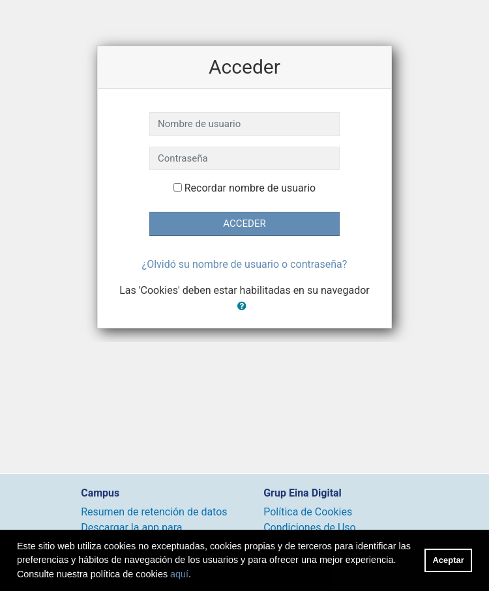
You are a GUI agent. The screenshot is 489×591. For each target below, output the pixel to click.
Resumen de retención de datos (154, 512)
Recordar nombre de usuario (250, 188)
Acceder (244, 223)
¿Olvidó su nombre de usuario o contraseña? (245, 264)
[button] (244, 306)
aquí (179, 574)
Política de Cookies (307, 512)
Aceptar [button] (448, 560)
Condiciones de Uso (309, 527)
